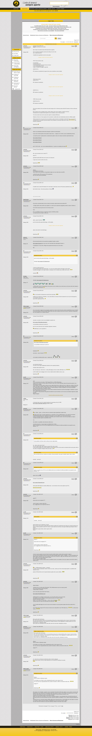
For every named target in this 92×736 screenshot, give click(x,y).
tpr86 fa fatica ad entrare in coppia (17, 72)
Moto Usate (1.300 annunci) (16, 60)
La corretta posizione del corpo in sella (41, 25)
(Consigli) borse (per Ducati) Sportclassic (40, 29)
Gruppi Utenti (16, 55)
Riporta (73, 46)
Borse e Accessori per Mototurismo (56, 35)
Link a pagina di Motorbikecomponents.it (40, 322)
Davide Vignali (47, 730)
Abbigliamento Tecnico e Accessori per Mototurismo (39, 35)
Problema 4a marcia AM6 (16, 75)
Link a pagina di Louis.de (37, 243)
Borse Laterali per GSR (62, 28)
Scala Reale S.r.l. (40, 730)
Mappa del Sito (38, 729)
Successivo (76, 41)
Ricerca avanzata (56, 6)
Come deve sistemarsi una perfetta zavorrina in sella (58, 25)
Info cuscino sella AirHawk (59, 30)
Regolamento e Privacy (46, 729)
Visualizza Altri (17, 89)
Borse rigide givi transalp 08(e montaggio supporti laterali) (58, 29)
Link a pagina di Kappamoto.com (38, 482)
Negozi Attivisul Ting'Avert (16, 66)
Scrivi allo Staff (53, 729)
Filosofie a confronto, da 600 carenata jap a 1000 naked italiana (42, 27)
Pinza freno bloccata (16, 86)
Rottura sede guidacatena (16, 81)
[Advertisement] (51, 15)
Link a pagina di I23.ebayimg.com (44, 261)
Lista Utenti (16, 53)
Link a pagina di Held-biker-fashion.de (39, 403)
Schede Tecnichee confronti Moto (17, 63)
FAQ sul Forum (16, 51)
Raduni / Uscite (51, 8)
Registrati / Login (33, 8)
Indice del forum (26, 35)
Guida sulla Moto (42, 8)
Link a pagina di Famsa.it (37, 137)
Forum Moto (25, 8)
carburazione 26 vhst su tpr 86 (17, 84)
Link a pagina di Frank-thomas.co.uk (39, 593)
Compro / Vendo (60, 8)
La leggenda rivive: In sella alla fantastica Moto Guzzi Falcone (46, 28)
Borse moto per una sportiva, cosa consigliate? (46, 30)
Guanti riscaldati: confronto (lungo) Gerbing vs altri (62, 27)
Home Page (15, 8)
